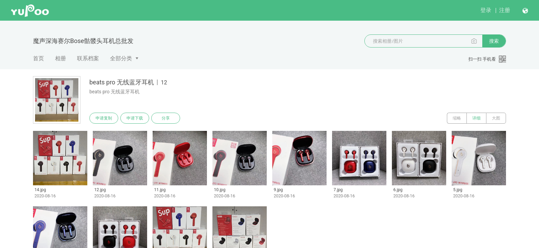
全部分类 (121, 58)
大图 (496, 118)
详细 (476, 118)
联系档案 (88, 58)
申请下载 (134, 118)
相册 (60, 58)
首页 (38, 58)
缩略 (457, 118)
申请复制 (104, 118)
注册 (504, 10)
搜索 (494, 41)
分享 (166, 118)
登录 (485, 10)
